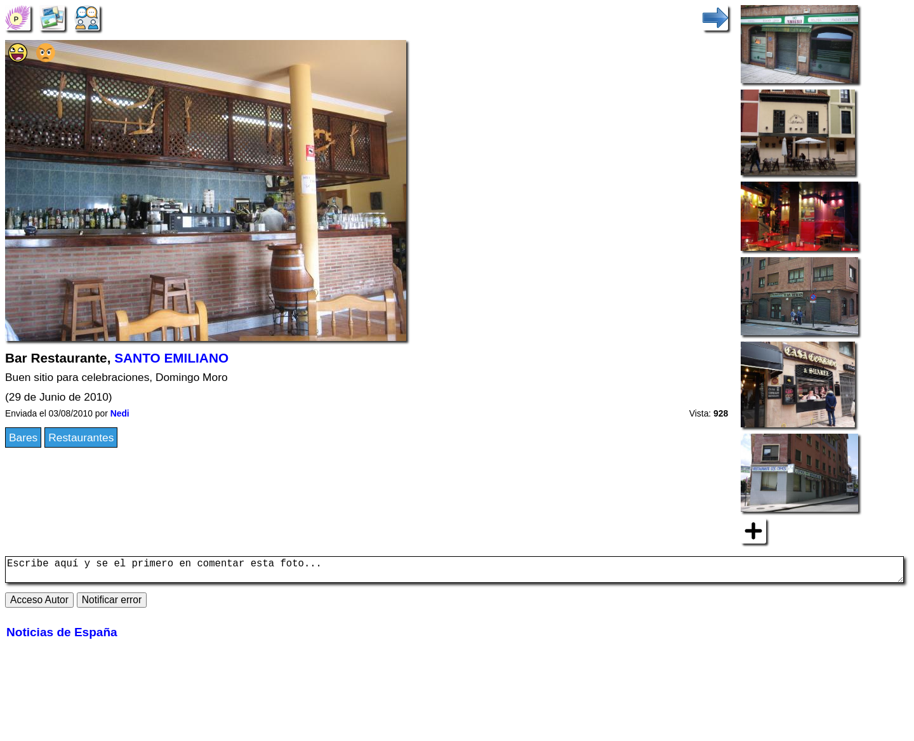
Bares (23, 437)
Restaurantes (81, 437)
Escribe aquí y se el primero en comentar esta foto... (454, 572)
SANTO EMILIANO (171, 357)
